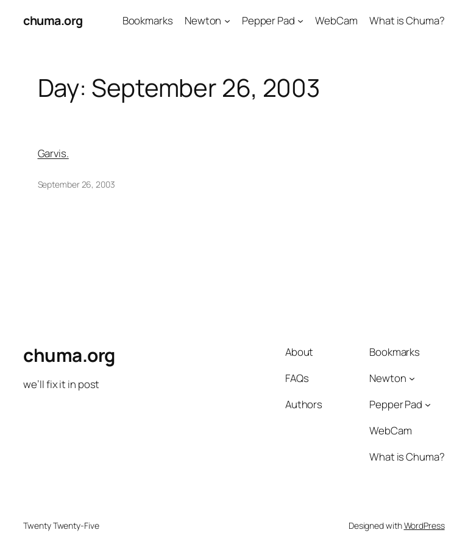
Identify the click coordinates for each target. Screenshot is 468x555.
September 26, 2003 (76, 184)
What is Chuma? (407, 20)
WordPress (424, 525)
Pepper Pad (268, 20)
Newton (203, 20)
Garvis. (53, 153)
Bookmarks (147, 20)
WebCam (336, 20)
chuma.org (53, 20)
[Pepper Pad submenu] (300, 21)
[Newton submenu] (227, 21)
